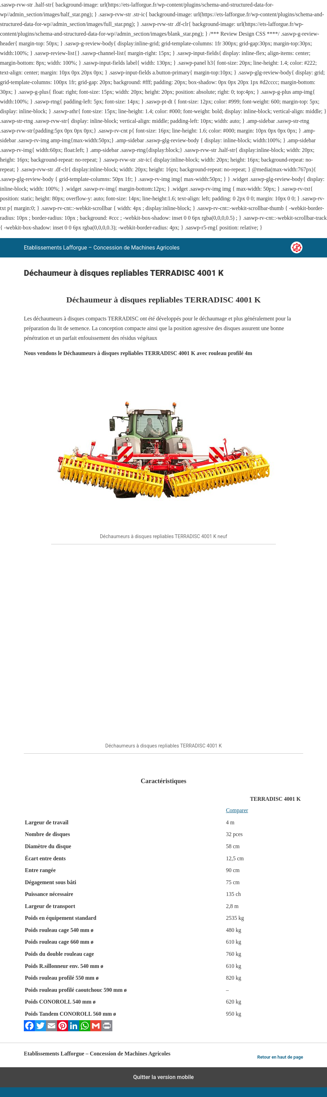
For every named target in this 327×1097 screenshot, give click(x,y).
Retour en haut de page (280, 1057)
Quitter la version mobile (163, 1077)
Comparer (237, 810)
